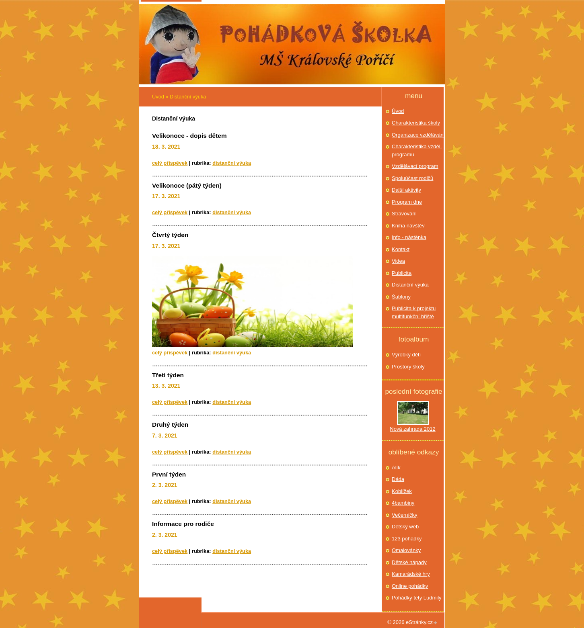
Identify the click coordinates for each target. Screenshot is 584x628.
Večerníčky (404, 515)
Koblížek (402, 491)
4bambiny (403, 503)
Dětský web (405, 527)
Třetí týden (168, 375)
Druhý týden (170, 424)
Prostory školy (408, 367)
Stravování (404, 214)
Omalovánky (406, 550)
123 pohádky (407, 539)
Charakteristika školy (416, 123)
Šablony (401, 297)
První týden (169, 474)
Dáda (398, 479)
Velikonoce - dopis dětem (189, 135)
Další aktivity (406, 190)
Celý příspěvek (169, 163)
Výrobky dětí (406, 355)
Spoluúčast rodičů (412, 178)
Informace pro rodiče (183, 523)
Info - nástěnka (409, 237)
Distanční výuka (231, 163)
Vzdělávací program (415, 166)
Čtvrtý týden (170, 234)
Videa (398, 261)
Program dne (407, 202)
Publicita (401, 273)
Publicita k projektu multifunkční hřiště (414, 312)
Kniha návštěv (408, 226)
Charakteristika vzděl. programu (417, 150)
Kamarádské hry (411, 574)
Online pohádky (410, 586)
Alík (396, 467)
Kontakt (400, 249)
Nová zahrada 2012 (412, 429)
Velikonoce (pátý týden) (187, 185)
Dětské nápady (409, 562)
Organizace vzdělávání (418, 135)
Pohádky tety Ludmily (417, 598)
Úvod (158, 97)
